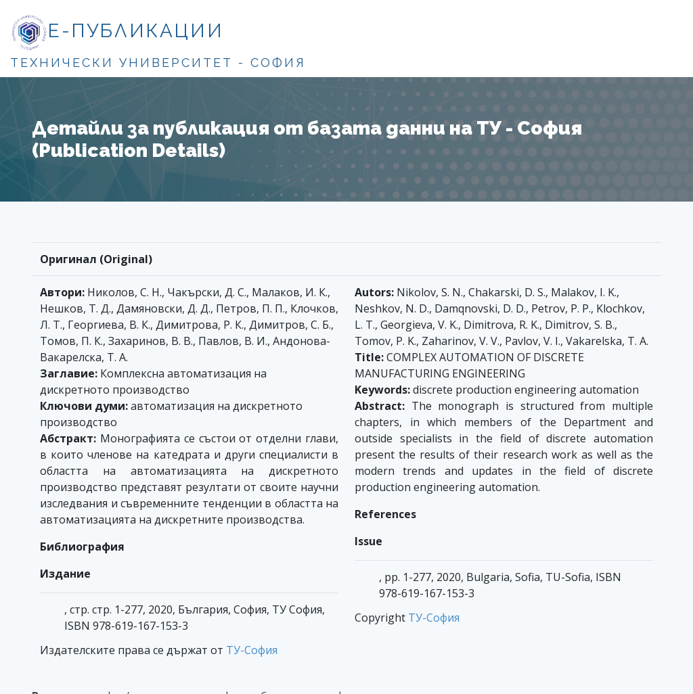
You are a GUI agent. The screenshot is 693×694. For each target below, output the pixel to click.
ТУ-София (251, 650)
